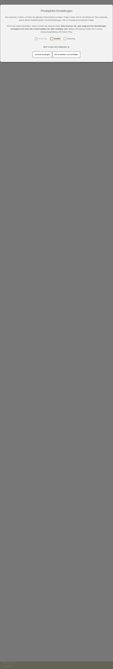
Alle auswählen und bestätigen (66, 54)
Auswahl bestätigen (42, 54)
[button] (56, 47)
